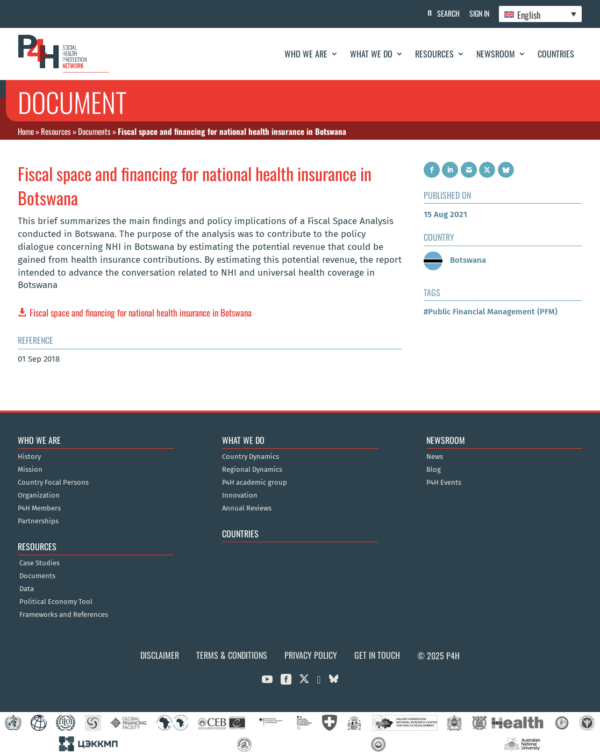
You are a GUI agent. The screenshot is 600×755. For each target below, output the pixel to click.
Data (26, 589)
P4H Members (39, 508)
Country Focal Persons (53, 482)
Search (445, 13)
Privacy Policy (310, 655)
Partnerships (38, 521)
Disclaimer (159, 655)
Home (26, 131)
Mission (30, 469)
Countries (556, 53)
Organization (39, 495)
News (434, 457)
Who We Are (305, 53)
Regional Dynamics (252, 469)
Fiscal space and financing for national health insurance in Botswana (141, 312)
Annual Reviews (247, 508)
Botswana (455, 260)
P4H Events (443, 482)
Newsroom (495, 53)
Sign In (478, 13)
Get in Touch (377, 655)
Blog (433, 469)
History (29, 457)
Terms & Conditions (231, 655)
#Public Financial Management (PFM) (491, 312)
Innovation (240, 495)
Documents (94, 131)
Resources (434, 53)
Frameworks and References (63, 615)
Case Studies (39, 563)
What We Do (371, 53)
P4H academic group (254, 482)
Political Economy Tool (55, 602)
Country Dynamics (250, 457)
